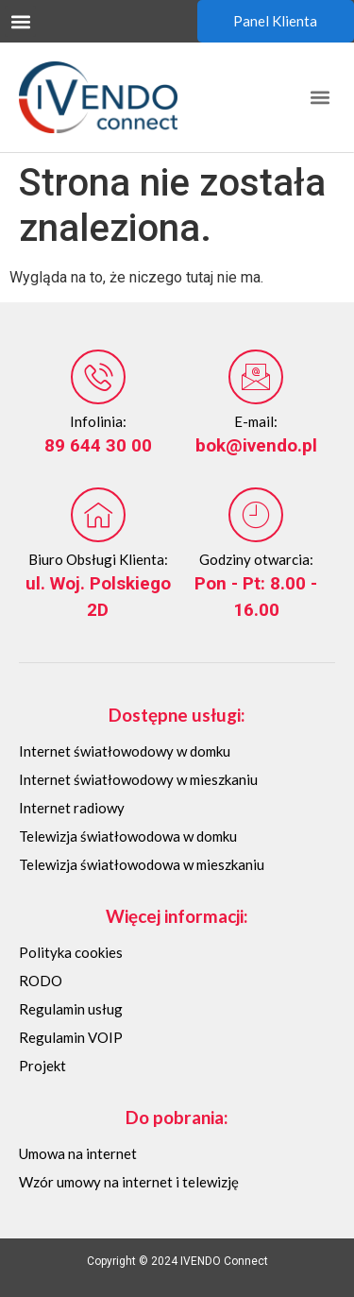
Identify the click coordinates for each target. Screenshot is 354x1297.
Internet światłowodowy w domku (124, 750)
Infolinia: (98, 421)
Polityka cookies (71, 952)
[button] (20, 21)
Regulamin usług (71, 1008)
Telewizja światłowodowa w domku (128, 836)
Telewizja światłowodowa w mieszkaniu (141, 864)
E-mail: (256, 421)
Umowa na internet (78, 1153)
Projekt (42, 1065)
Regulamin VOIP (71, 1037)
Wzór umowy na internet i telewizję (129, 1181)
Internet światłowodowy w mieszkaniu (138, 779)
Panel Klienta (275, 20)
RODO (40, 980)
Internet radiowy (72, 807)
